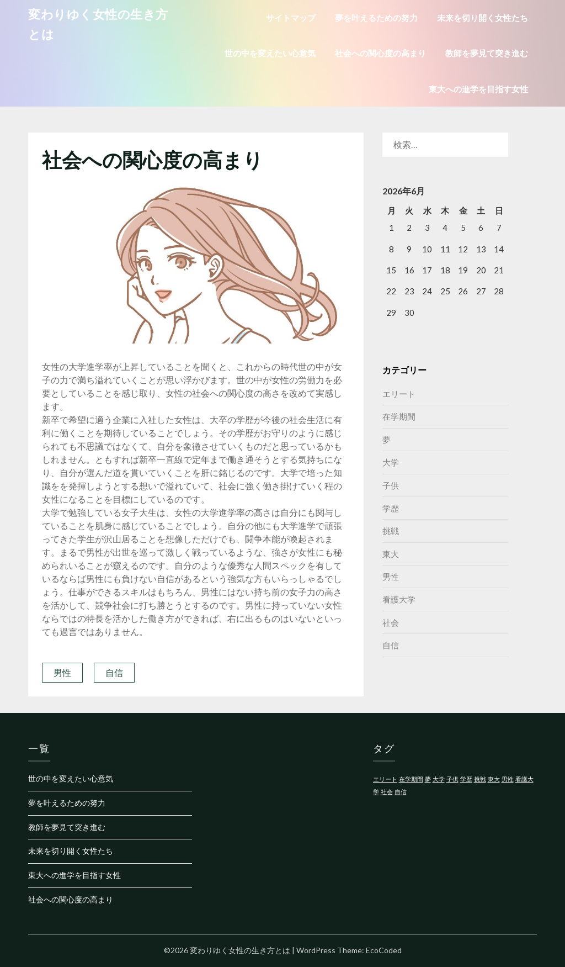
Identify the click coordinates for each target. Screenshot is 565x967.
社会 (390, 622)
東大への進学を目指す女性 (478, 89)
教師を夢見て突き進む (486, 53)
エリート (398, 394)
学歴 (390, 508)
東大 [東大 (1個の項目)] (494, 779)
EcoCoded (384, 950)
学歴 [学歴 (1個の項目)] (466, 779)
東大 (390, 554)
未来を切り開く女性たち (482, 18)
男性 (62, 672)
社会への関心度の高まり (380, 53)
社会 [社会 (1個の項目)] (387, 791)
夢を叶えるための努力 (376, 18)
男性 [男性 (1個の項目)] (508, 779)
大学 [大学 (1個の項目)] (439, 779)
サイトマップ (291, 18)
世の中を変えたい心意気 (270, 53)
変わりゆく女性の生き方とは (98, 24)
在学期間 (398, 416)
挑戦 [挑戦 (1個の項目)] (480, 779)
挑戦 (390, 531)
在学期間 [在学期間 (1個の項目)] (411, 779)
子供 (390, 485)
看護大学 (398, 599)
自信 (114, 672)
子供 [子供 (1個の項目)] (452, 779)
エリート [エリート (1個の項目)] (385, 779)
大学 (390, 462)
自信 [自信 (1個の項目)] (401, 791)
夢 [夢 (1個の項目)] (428, 779)
